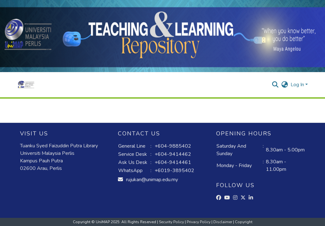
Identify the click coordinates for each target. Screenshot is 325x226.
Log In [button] (298, 84)
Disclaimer (223, 221)
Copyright (243, 221)
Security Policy (172, 221)
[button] (26, 84)
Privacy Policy (199, 221)
